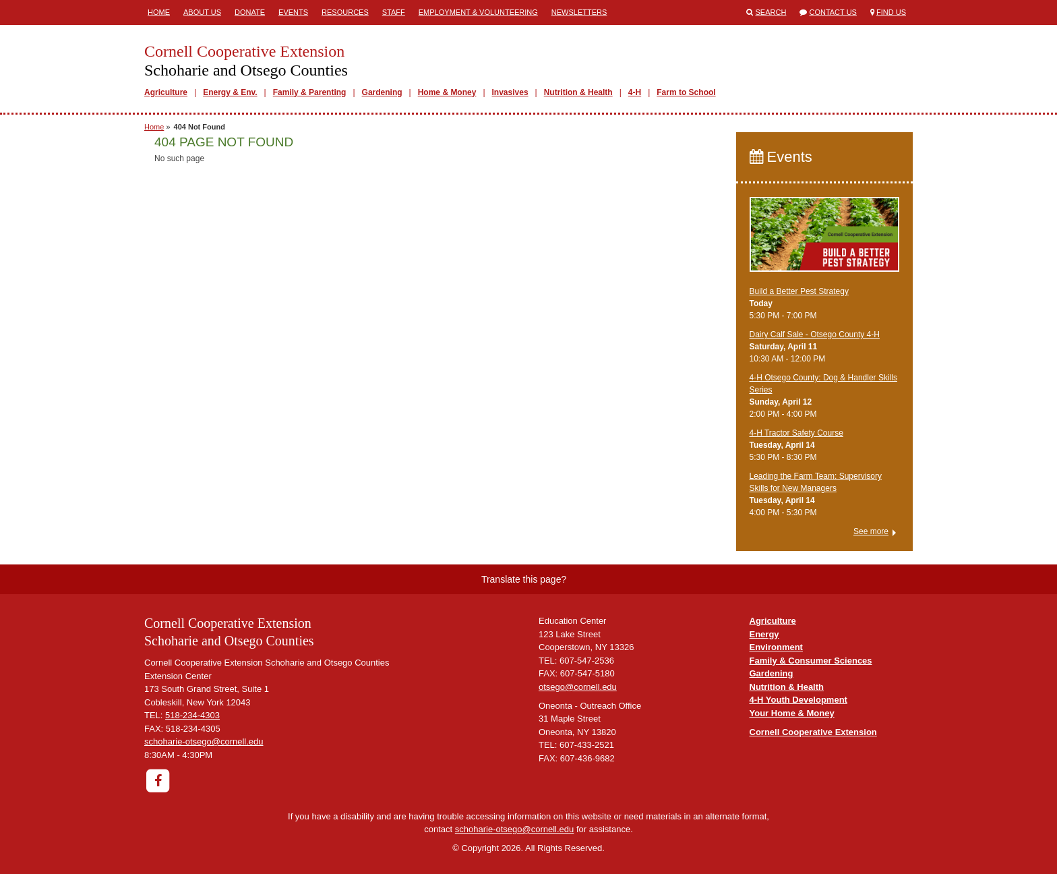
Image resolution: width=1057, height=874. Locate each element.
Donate (250, 12)
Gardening (382, 92)
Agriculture (165, 92)
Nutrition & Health (578, 92)
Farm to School (686, 92)
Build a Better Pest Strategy (799, 291)
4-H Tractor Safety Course (796, 433)
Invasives (510, 92)
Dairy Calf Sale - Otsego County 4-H (815, 334)
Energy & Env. (230, 92)
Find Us (891, 12)
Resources (345, 12)
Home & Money (447, 92)
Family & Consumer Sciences (811, 661)
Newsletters (579, 12)
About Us (202, 12)
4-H (634, 92)
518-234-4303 (192, 715)
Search (771, 12)
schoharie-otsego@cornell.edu (204, 741)
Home (159, 12)
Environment (776, 647)
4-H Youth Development (798, 700)
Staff (393, 12)
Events (293, 12)
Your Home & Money (792, 713)
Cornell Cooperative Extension (813, 732)
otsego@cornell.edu (578, 687)
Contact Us (833, 12)
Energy (764, 634)
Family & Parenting (309, 92)
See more (870, 531)
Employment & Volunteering (478, 12)
